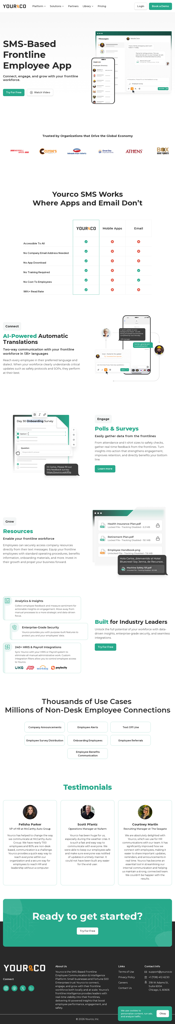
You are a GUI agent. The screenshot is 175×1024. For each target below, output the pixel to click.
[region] (87, 257)
